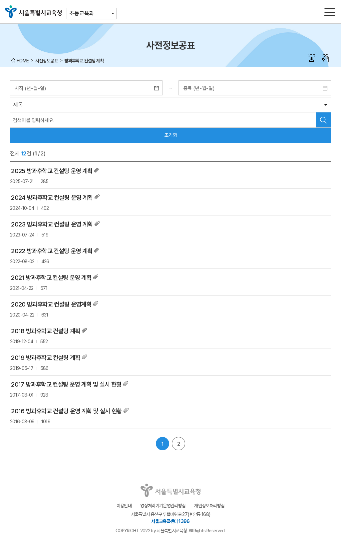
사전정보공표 (46, 60)
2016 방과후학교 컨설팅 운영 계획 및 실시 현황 (66, 411)
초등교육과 (81, 13)
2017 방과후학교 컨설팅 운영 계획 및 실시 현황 (66, 384)
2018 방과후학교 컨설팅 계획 (45, 331)
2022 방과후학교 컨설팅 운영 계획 (51, 251)
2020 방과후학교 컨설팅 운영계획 (51, 304)
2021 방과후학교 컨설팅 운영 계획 (51, 278)
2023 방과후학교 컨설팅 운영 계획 (52, 224)
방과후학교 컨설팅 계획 (84, 60)
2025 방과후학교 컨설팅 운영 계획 (51, 171)
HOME (23, 60)
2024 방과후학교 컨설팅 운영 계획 (52, 197)
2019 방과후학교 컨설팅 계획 (45, 358)
